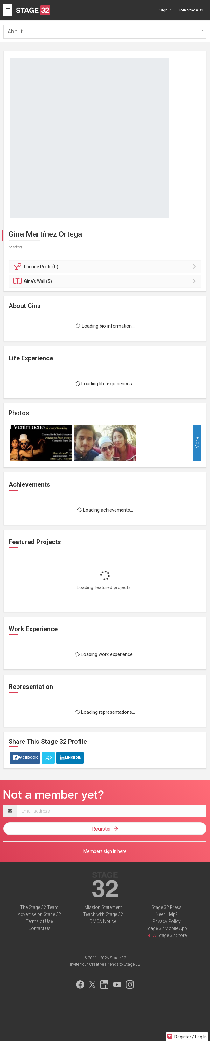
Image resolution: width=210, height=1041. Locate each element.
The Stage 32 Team (39, 907)
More (197, 443)
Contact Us (39, 928)
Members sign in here (105, 851)
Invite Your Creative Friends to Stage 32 (105, 964)
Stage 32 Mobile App (166, 928)
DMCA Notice (103, 921)
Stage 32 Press (166, 907)
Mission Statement (103, 907)
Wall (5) (106, 281)
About (15, 31)
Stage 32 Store (172, 935)
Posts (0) (106, 266)
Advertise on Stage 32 (39, 914)
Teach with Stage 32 (103, 914)
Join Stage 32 (190, 10)
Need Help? (167, 914)
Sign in (165, 10)
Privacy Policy (166, 921)
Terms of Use (39, 921)
